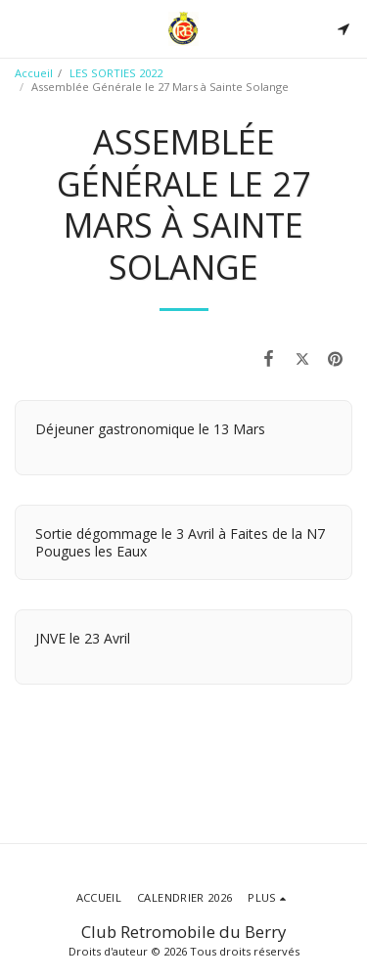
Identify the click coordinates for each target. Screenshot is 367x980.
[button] (21, 28)
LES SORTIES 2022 (115, 73)
